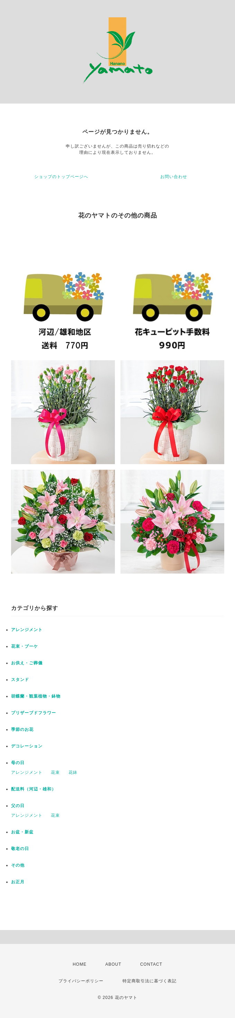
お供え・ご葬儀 (27, 663)
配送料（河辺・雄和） (33, 789)
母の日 (18, 762)
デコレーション (27, 746)
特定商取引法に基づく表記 (150, 981)
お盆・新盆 (22, 832)
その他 (18, 865)
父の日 (18, 805)
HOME (80, 964)
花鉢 (73, 772)
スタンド (20, 679)
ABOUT (113, 964)
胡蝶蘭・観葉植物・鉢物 (36, 696)
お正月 (18, 881)
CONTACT (151, 964)
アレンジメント (27, 629)
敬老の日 (20, 848)
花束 (55, 772)
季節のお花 (22, 729)
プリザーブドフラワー (33, 712)
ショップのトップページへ (61, 176)
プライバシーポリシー (80, 981)
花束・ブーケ (24, 646)
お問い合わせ (173, 176)
